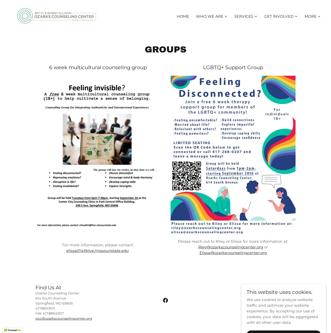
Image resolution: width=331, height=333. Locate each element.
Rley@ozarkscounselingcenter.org (230, 247)
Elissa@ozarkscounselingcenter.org (233, 253)
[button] (212, 16)
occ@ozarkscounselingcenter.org (63, 319)
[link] (56, 15)
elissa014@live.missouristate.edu (97, 250)
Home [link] (183, 16)
